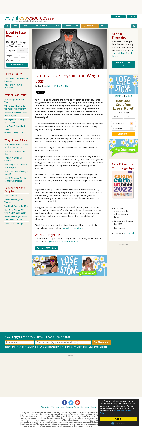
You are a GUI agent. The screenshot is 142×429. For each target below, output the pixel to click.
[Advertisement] (71, 7)
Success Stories (71, 26)
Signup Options (89, 26)
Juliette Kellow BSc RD (57, 86)
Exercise (26, 26)
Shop (103, 26)
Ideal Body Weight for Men (16, 206)
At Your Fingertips (48, 235)
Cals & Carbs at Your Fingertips (123, 166)
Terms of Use (57, 407)
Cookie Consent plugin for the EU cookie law (118, 423)
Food (15, 26)
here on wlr (129, 233)
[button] (11, 50)
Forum (56, 26)
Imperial (119, 95)
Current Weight (123, 113)
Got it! (118, 418)
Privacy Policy (72, 407)
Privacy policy (114, 347)
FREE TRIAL (118, 17)
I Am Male (123, 128)
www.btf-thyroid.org (73, 228)
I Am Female (123, 123)
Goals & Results (41, 26)
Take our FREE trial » (46, 248)
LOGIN (132, 17)
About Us (45, 407)
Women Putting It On (13, 133)
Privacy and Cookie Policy (116, 411)
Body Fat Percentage (13, 223)
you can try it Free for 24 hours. (64, 241)
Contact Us (96, 407)
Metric (129, 95)
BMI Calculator (10, 195)
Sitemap (85, 407)
